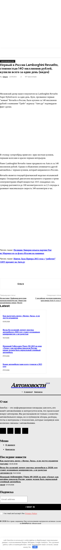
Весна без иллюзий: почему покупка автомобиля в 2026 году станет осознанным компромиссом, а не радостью (21, 332)
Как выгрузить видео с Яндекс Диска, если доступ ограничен (21, 317)
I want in (30, 507)
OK (35, 547)
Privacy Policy (31, 513)
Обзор (2, 485)
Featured (4, 464)
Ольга (5, 77)
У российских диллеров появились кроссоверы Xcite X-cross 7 (48, 299)
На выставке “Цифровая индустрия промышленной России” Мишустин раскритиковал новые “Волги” (13, 300)
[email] (14, 499)
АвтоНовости (7, 61)
